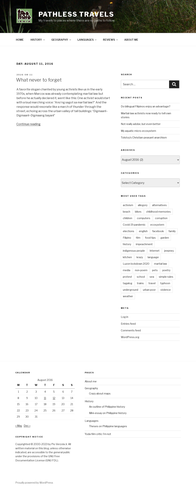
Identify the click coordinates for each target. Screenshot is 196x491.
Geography (91, 388)
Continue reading (28, 124)
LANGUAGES (87, 39)
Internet (155, 250)
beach (126, 211)
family (172, 231)
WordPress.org (130, 337)
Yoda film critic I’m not (98, 434)
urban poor (149, 289)
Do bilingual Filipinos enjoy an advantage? (145, 106)
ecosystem (157, 224)
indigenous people (134, 250)
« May (18, 425)
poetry (166, 270)
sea (152, 276)
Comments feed (131, 330)
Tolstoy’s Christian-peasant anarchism (144, 137)
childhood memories (158, 211)
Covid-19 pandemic (134, 224)
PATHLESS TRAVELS (76, 14)
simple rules (166, 276)
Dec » (27, 425)
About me (91, 381)
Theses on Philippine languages (108, 426)
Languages (91, 420)
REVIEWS (110, 39)
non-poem (141, 270)
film (138, 237)
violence (165, 289)
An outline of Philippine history (107, 406)
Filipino (127, 237)
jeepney (169, 250)
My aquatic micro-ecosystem (138, 130)
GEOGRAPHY (61, 39)
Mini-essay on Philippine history (107, 413)
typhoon (165, 283)
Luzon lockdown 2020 (136, 263)
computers (143, 218)
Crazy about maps (100, 393)
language (153, 257)
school (141, 276)
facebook (158, 231)
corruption (161, 218)
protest (127, 276)
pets (155, 270)
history (127, 244)
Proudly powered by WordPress (34, 482)
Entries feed (128, 323)
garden (164, 237)
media (126, 270)
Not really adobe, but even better (141, 123)
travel (152, 283)
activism (128, 205)
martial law (160, 263)
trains (140, 283)
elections (128, 231)
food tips (150, 237)
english (143, 231)
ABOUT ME (131, 39)
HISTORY (38, 39)
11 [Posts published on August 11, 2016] (45, 398)
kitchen (127, 257)
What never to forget (39, 80)
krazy (140, 257)
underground (130, 289)
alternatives (159, 205)
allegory (142, 205)
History (89, 401)
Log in (124, 316)
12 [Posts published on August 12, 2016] (54, 398)
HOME (20, 39)
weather (128, 296)
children (127, 218)
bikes (138, 211)
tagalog (127, 283)
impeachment (144, 244)
